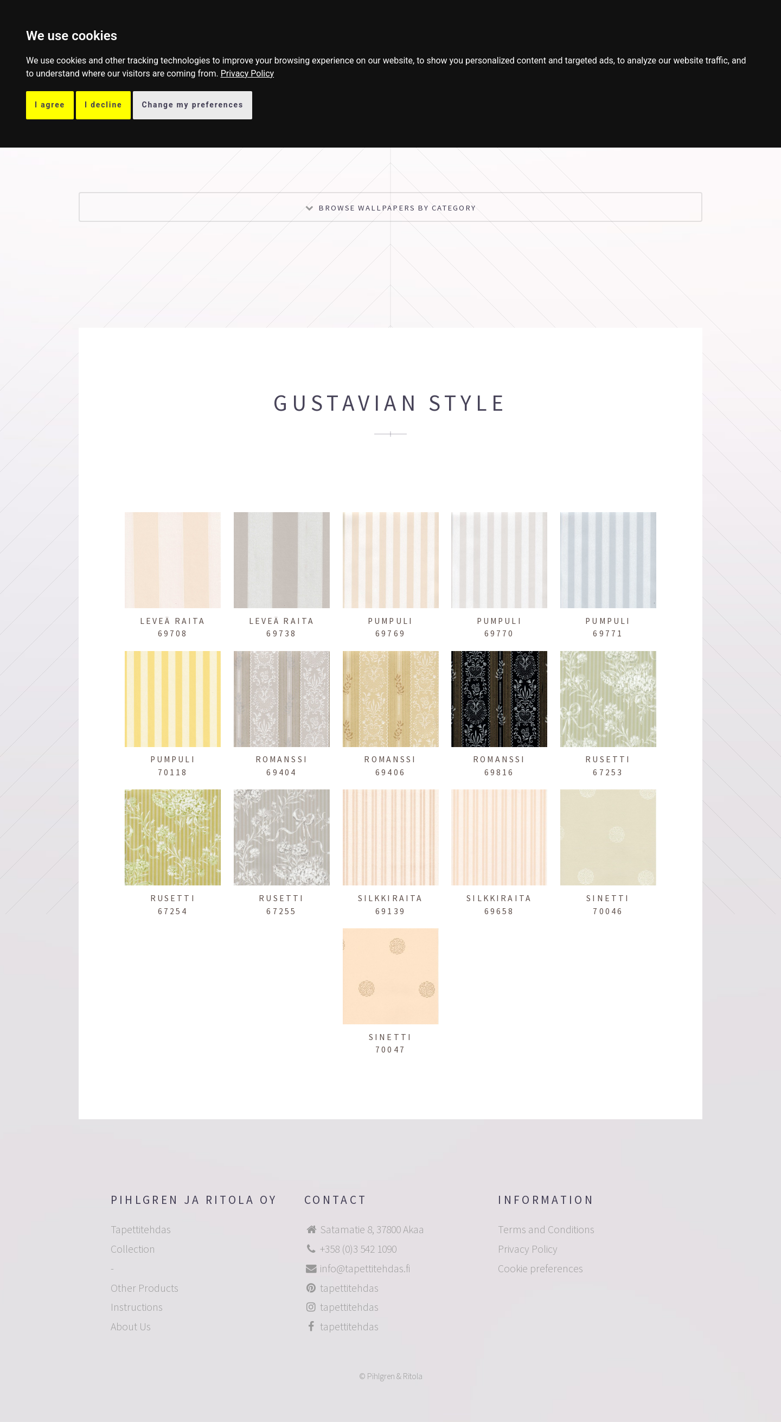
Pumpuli (390, 621)
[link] (247, 73)
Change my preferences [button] (193, 104)
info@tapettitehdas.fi (365, 1268)
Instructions (137, 1306)
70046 (608, 911)
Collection (133, 1248)
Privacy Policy (247, 73)
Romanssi (281, 759)
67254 (173, 911)
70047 (390, 1049)
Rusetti (608, 759)
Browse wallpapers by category (397, 207)
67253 (608, 772)
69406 (390, 772)
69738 (281, 633)
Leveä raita (173, 621)
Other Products (144, 1288)
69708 (173, 633)
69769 (390, 633)
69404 (281, 772)
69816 (499, 772)
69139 (390, 911)
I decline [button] (104, 104)
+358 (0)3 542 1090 (358, 1248)
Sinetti (608, 898)
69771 (608, 633)
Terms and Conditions (546, 1229)
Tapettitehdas (141, 1229)
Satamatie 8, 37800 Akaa (372, 1229)
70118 (173, 772)
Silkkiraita (391, 898)
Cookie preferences (540, 1268)
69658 (499, 911)
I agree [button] (50, 104)
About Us (131, 1326)
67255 (281, 911)
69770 (499, 633)
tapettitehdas (349, 1288)
